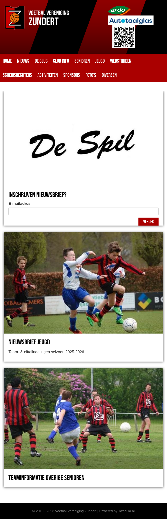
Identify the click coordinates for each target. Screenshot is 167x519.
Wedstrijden (120, 61)
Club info (61, 61)
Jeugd (100, 61)
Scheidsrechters (17, 75)
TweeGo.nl (126, 511)
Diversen (109, 75)
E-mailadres (19, 203)
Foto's (90, 75)
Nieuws (23, 61)
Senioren (82, 61)
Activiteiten (47, 75)
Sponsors (71, 75)
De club (41, 61)
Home (7, 61)
